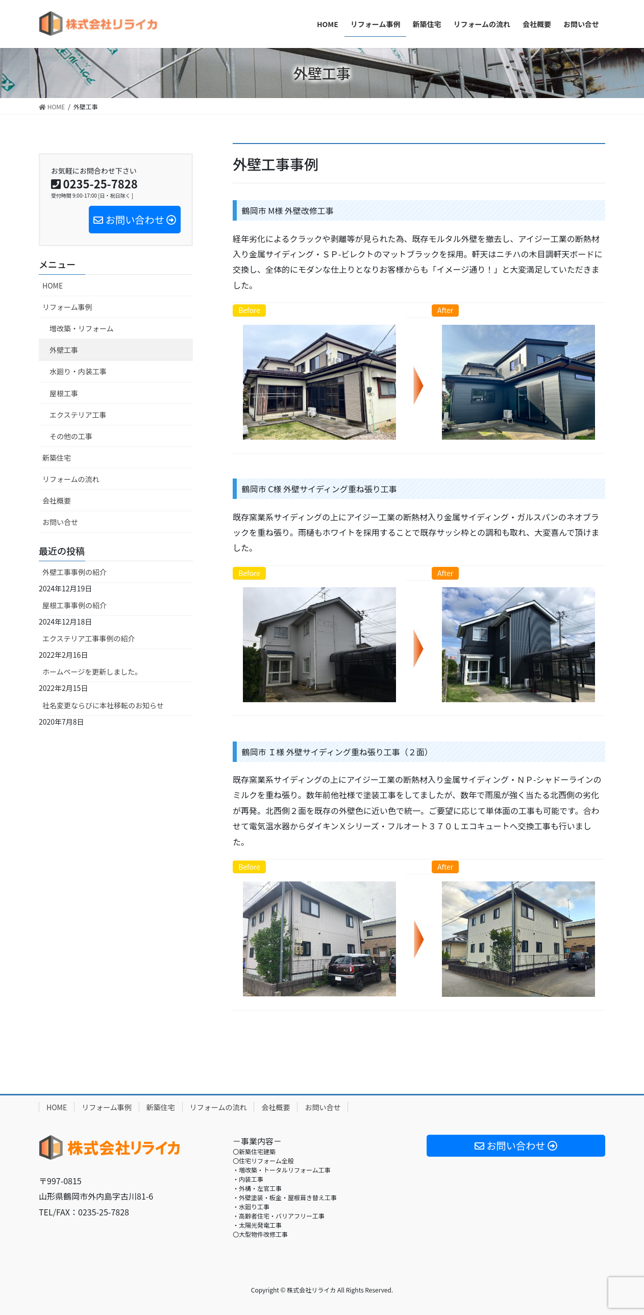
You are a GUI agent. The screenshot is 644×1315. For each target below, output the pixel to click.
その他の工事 (70, 436)
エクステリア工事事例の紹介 (88, 638)
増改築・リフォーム (81, 328)
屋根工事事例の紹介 (74, 605)
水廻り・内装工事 (78, 371)
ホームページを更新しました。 (92, 671)
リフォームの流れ (71, 479)
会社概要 (56, 500)
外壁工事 (63, 350)
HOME (52, 285)
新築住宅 (56, 457)
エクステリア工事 (78, 415)
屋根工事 (63, 393)
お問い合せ (60, 522)
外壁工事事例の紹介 (74, 572)
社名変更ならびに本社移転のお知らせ (103, 705)
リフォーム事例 (67, 307)
